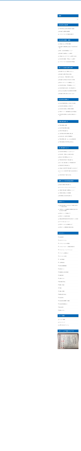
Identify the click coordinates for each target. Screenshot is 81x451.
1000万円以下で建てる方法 (65, 174)
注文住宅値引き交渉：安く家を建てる (67, 88)
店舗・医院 (61, 291)
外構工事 (61, 275)
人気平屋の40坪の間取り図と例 (66, 133)
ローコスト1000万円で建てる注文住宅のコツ (68, 171)
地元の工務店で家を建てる (65, 184)
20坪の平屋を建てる (63, 130)
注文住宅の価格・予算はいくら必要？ (67, 58)
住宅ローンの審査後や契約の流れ (66, 227)
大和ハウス (61, 278)
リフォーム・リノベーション (66, 249)
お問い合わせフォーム (64, 325)
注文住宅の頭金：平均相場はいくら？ (67, 85)
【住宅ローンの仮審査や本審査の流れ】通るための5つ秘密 (68, 210)
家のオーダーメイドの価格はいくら (67, 82)
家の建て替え (62, 281)
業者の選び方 (37, 9)
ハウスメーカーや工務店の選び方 (66, 34)
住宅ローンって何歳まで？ (65, 213)
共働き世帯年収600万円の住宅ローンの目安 (68, 218)
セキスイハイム (62, 240)
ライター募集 (62, 319)
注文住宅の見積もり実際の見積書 (66, 108)
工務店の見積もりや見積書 (65, 192)
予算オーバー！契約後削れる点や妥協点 (67, 111)
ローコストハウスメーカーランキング (67, 187)
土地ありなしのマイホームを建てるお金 (67, 56)
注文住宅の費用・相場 (64, 300)
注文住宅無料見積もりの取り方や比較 (67, 103)
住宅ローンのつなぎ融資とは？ (66, 224)
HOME (9, 9)
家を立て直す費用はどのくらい (66, 157)
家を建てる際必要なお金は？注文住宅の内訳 (68, 47)
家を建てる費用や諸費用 (64, 31)
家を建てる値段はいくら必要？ (66, 53)
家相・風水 (61, 284)
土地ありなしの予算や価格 (65, 43)
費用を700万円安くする (64, 9)
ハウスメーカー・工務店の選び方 (67, 246)
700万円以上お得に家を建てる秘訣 (66, 28)
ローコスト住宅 (62, 256)
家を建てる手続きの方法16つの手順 (67, 79)
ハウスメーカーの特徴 (64, 243)
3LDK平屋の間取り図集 (64, 128)
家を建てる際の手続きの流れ (65, 74)
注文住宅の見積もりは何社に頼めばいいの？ (67, 115)
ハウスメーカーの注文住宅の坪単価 (67, 61)
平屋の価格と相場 (63, 125)
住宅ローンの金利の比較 (64, 216)
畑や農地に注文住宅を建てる (65, 195)
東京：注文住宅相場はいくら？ (66, 50)
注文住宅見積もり (63, 303)
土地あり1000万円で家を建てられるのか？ (68, 168)
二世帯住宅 (61, 262)
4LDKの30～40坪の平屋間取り (66, 136)
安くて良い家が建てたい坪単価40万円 (67, 162)
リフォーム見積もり (63, 253)
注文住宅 (61, 297)
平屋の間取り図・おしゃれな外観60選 (67, 139)
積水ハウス (61, 310)
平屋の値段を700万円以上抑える (66, 141)
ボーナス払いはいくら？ (64, 221)
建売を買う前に (62, 294)
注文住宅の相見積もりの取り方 (66, 106)
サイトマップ (62, 322)
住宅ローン (61, 268)
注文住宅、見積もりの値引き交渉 (66, 154)
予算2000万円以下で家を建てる (66, 159)
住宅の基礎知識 (62, 265)
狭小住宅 (61, 307)
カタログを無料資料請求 (50, 9)
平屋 (60, 288)
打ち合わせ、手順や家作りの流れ (66, 76)
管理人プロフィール (23, 9)
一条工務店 (61, 259)
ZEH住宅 (61, 237)
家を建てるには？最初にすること (66, 71)
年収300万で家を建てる (64, 165)
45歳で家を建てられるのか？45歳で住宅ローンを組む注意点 (68, 206)
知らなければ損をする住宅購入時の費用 (67, 90)
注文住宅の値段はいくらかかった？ (67, 151)
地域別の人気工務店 (63, 272)
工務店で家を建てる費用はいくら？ (67, 190)
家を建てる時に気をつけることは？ (67, 93)
